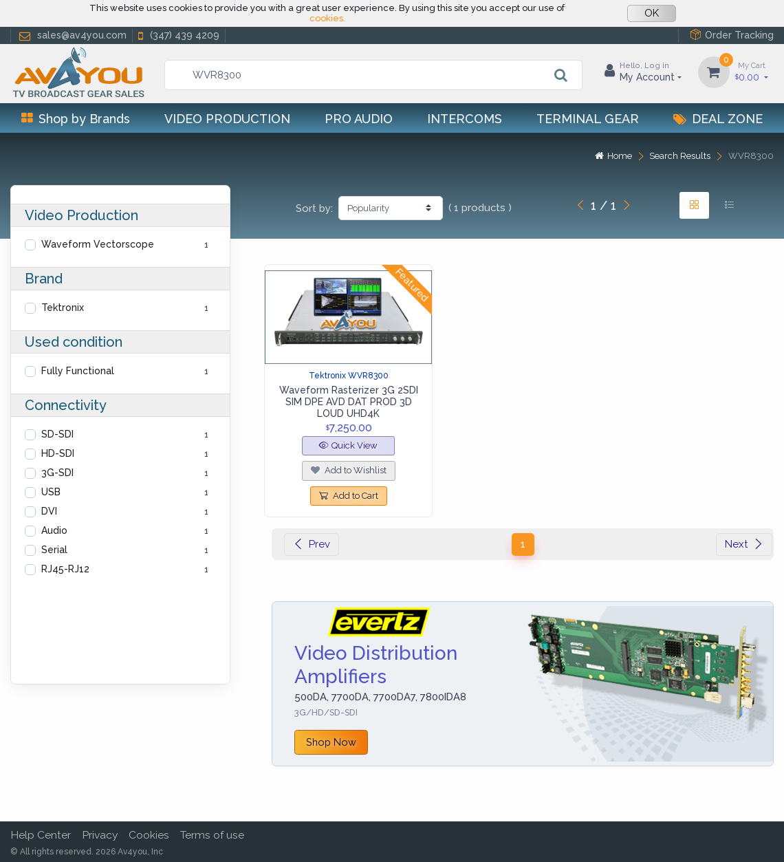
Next (744, 544)
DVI (49, 511)
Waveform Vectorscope (97, 244)
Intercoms (464, 118)
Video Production (227, 118)
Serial (54, 549)
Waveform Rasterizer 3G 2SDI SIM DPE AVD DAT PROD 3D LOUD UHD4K (348, 402)
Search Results (679, 156)
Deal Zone (718, 118)
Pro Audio (359, 118)
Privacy (100, 834)
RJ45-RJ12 (65, 568)
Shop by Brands (75, 118)
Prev (311, 544)
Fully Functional (77, 370)
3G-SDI (57, 472)
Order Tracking (732, 35)
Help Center (40, 834)
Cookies (149, 834)
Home (613, 156)
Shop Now (331, 742)
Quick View (348, 445)
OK (651, 13)
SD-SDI (57, 434)
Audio (54, 530)
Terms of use (212, 834)
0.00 (751, 71)
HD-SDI (57, 453)
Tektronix (62, 307)
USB (51, 491)
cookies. (327, 18)
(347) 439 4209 (177, 35)
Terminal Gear (587, 118)
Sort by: (314, 208)
